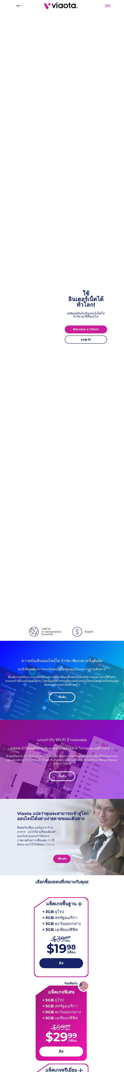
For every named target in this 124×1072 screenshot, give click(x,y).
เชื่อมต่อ (62, 858)
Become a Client (85, 329)
